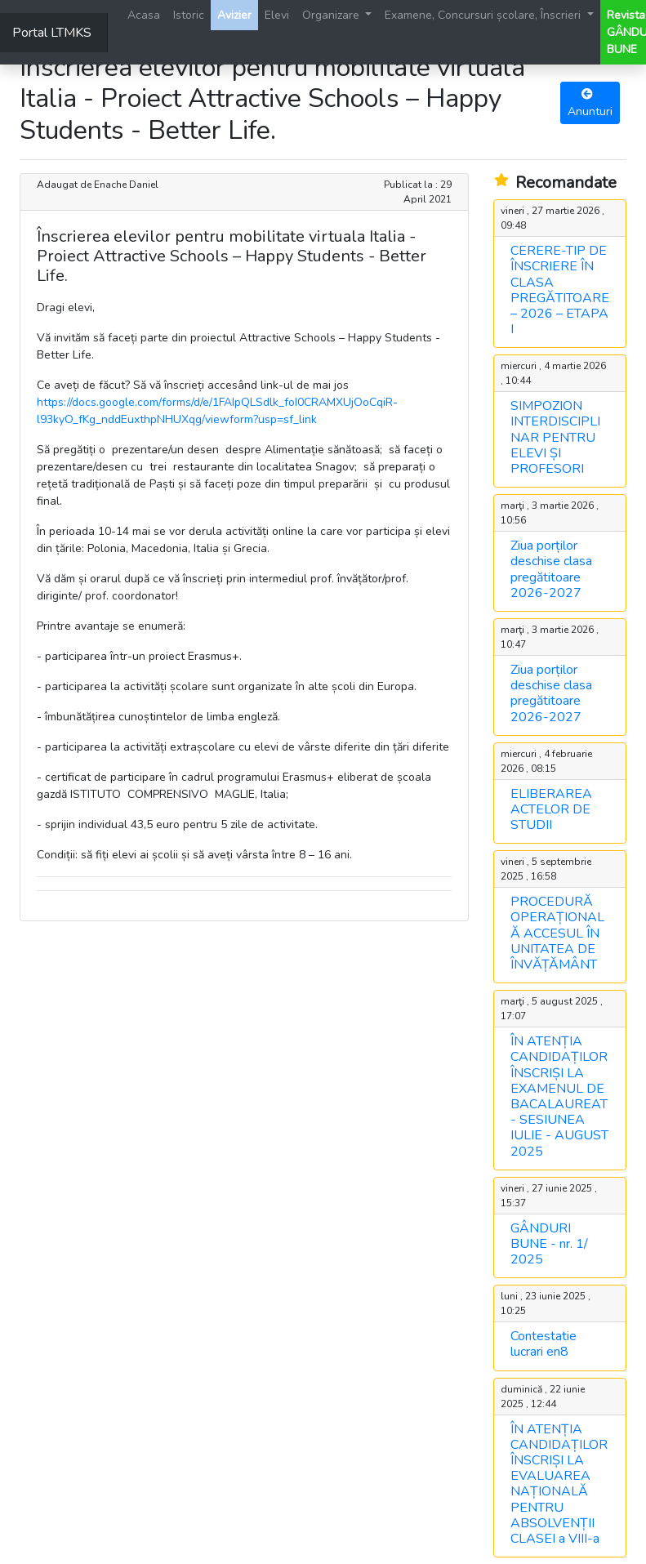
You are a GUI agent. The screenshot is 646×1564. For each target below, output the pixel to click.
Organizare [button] (332, 15)
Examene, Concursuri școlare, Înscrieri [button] (484, 15)
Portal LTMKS (51, 33)
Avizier (234, 15)
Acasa (143, 15)
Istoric (188, 15)
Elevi (277, 15)
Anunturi (590, 103)
